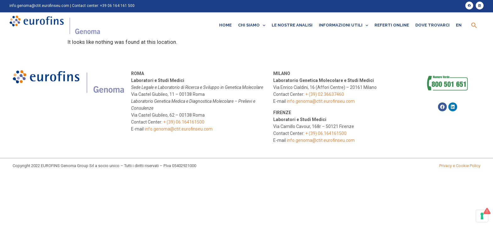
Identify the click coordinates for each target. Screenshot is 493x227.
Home (225, 25)
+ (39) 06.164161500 (183, 122)
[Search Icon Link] (474, 25)
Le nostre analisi (292, 25)
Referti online (391, 25)
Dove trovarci (432, 25)
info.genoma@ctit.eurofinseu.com (39, 5)
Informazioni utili (343, 25)
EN (459, 25)
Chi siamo (251, 25)
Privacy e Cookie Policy (459, 165)
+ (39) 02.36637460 (324, 94)
